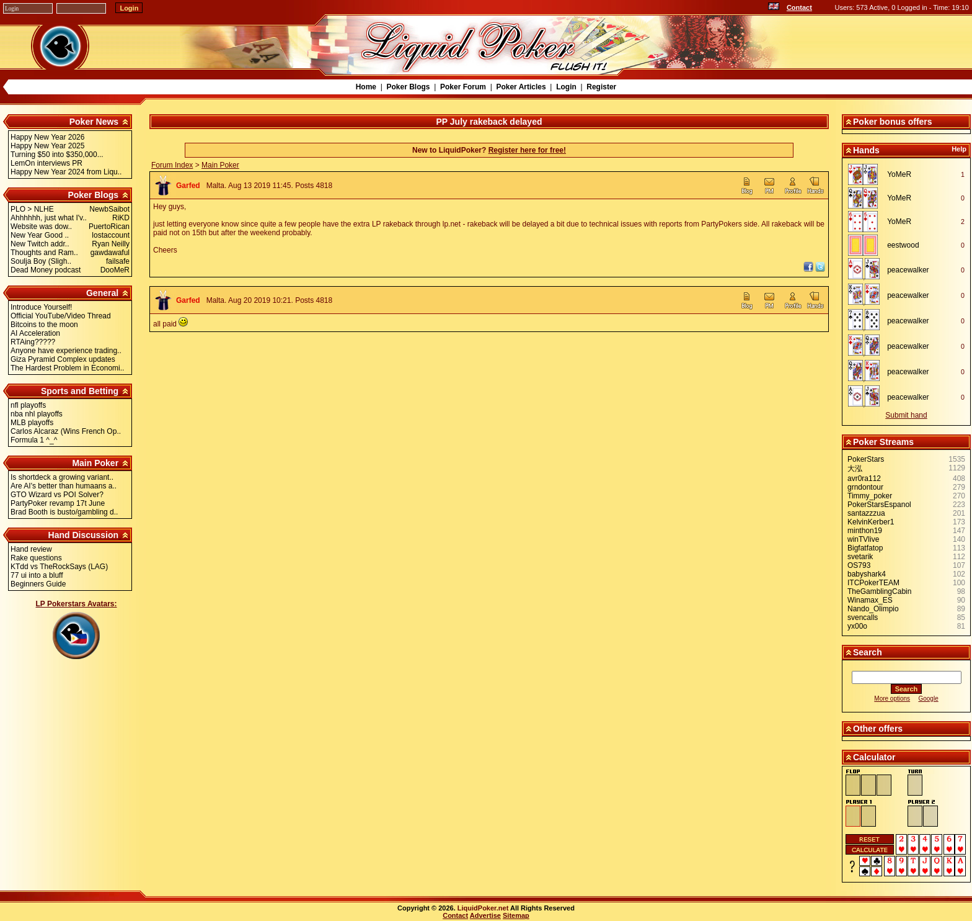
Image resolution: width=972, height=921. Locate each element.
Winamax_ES (870, 600)
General (102, 293)
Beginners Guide (38, 584)
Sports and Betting (79, 391)
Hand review (31, 549)
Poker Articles (521, 87)
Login (566, 87)
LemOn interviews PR (46, 163)
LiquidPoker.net (483, 908)
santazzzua (866, 513)
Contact (799, 7)
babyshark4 (866, 574)
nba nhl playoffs (37, 414)
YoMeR (899, 174)
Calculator (874, 757)
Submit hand (906, 415)
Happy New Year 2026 (47, 137)
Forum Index (172, 165)
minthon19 (864, 530)
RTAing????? (33, 342)
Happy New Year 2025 (47, 146)
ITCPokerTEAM (873, 582)
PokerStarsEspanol (879, 504)
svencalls (862, 617)
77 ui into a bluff (37, 575)
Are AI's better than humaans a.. (64, 486)
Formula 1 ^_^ (34, 440)
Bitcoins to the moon (44, 324)
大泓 (854, 468)
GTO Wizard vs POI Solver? (57, 494)
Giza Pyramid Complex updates (63, 359)
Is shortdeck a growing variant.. (62, 477)
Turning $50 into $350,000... (57, 154)
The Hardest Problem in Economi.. (67, 368)
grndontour (865, 487)
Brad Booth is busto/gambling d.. (64, 512)
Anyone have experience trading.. (66, 350)
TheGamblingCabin (879, 591)
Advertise (485, 915)
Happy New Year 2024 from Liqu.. (66, 172)
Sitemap (516, 915)
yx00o (857, 626)
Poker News (93, 122)
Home (366, 87)
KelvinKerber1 (870, 522)
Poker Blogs (408, 87)
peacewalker (908, 270)
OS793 (858, 565)
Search (867, 652)
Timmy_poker (869, 496)
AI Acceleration (35, 333)
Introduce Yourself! (41, 307)
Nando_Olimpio (873, 608)
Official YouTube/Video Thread (61, 316)
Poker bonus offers (892, 122)
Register (601, 87)
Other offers (878, 729)
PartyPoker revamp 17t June (58, 503)
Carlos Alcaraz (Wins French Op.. (66, 431)
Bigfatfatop (865, 548)
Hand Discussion (83, 535)
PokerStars (865, 459)
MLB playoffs (32, 422)
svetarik (860, 556)
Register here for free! (527, 150)
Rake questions (36, 558)
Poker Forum (463, 87)
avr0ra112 (864, 478)
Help (959, 149)
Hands (866, 150)
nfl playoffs (28, 405)
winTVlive (863, 539)
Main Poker (95, 463)
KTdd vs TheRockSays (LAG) (59, 566)
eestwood (903, 245)
